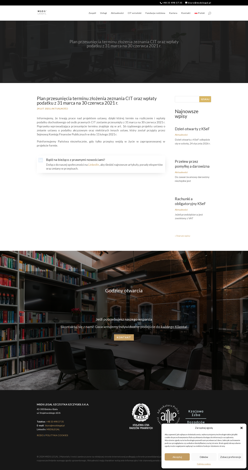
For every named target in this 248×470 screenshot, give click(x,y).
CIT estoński (134, 13)
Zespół (92, 13)
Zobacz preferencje (230, 456)
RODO (40, 435)
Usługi (103, 13)
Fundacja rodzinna (155, 13)
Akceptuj (177, 456)
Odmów (204, 456)
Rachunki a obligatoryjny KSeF (190, 201)
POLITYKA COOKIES (57, 435)
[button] (241, 428)
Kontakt (186, 13)
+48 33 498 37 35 (55, 421)
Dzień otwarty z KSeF (192, 129)
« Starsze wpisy (182, 235)
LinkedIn (93, 164)
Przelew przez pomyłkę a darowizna (192, 163)
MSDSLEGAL (53, 429)
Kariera (173, 13)
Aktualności (117, 13)
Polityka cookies (204, 464)
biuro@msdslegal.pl (55, 425)
